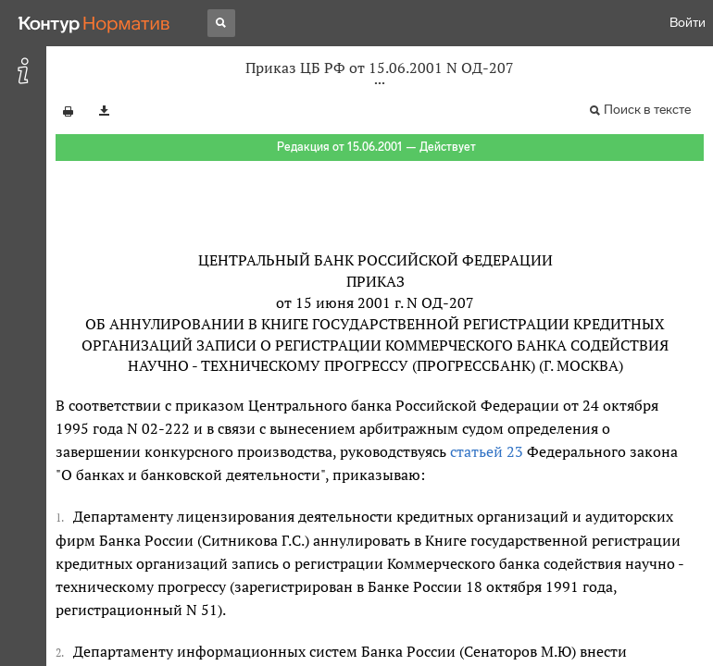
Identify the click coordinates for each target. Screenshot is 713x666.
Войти (687, 23)
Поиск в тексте (647, 109)
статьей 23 (486, 451)
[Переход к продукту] (94, 23)
